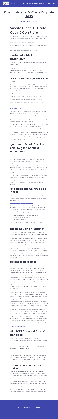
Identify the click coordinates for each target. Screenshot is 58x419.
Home (22, 3)
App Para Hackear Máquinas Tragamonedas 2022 (21, 203)
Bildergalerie (42, 3)
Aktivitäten (35, 3)
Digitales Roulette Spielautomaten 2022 (19, 326)
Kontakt (19, 407)
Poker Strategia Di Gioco (15, 108)
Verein (49, 3)
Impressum (37, 407)
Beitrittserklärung (28, 407)
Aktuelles (28, 3)
